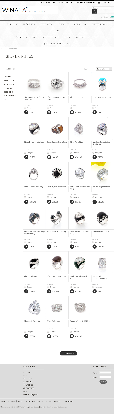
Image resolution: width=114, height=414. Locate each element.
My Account (45, 2)
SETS (57, 31)
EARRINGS (12, 24)
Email (95, 377)
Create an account (87, 2)
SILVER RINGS (99, 24)
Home (3, 49)
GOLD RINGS (80, 24)
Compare (30, 108)
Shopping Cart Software (48, 407)
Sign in (73, 2)
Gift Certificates (60, 2)
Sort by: (86, 69)
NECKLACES (46, 24)
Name (95, 373)
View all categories (30, 395)
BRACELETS (29, 24)
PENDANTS (63, 24)
